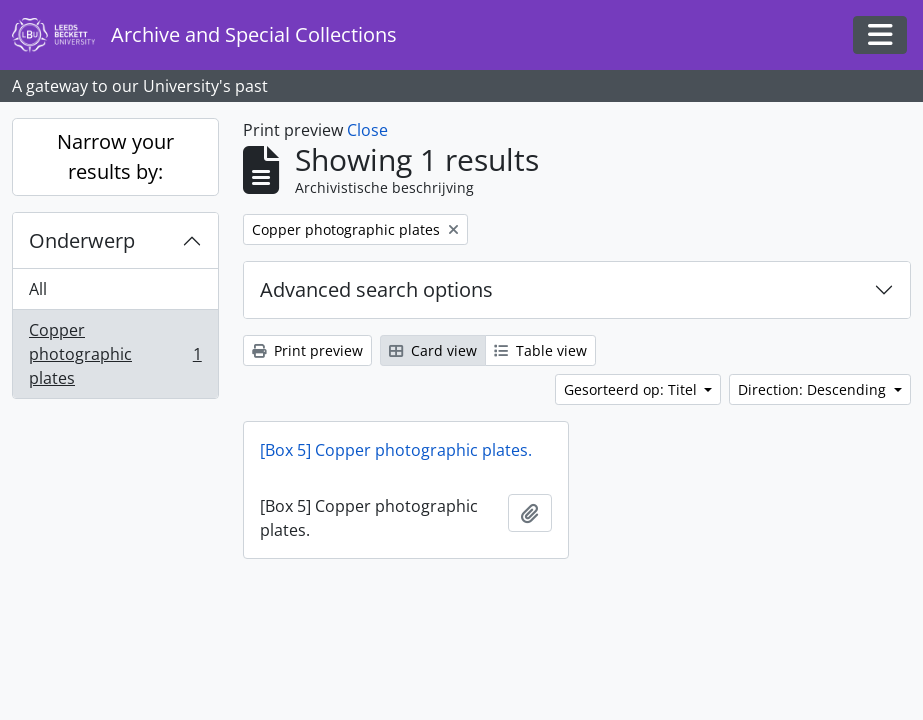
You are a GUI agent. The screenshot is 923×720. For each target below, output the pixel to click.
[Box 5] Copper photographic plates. (396, 450)
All (38, 289)
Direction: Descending (814, 389)
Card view (433, 350)
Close (367, 130)
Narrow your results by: (115, 156)
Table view (540, 350)
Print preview (307, 350)
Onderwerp (82, 240)
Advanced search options (376, 289)
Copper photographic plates (115, 354)
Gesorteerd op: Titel (632, 389)
